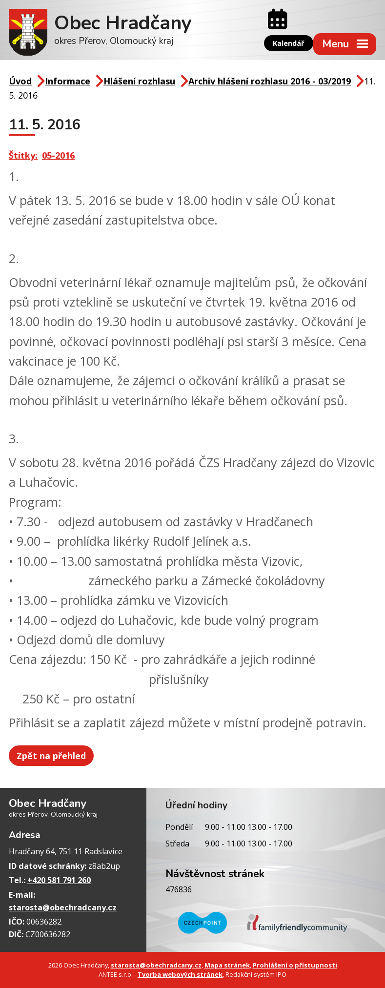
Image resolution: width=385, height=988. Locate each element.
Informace (67, 81)
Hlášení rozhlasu (139, 81)
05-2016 (58, 155)
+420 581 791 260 (59, 880)
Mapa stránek (227, 965)
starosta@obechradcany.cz (63, 907)
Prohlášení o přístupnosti (295, 965)
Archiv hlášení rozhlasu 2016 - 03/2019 (269, 81)
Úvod (20, 81)
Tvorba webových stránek (180, 974)
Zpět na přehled (51, 756)
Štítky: (23, 155)
